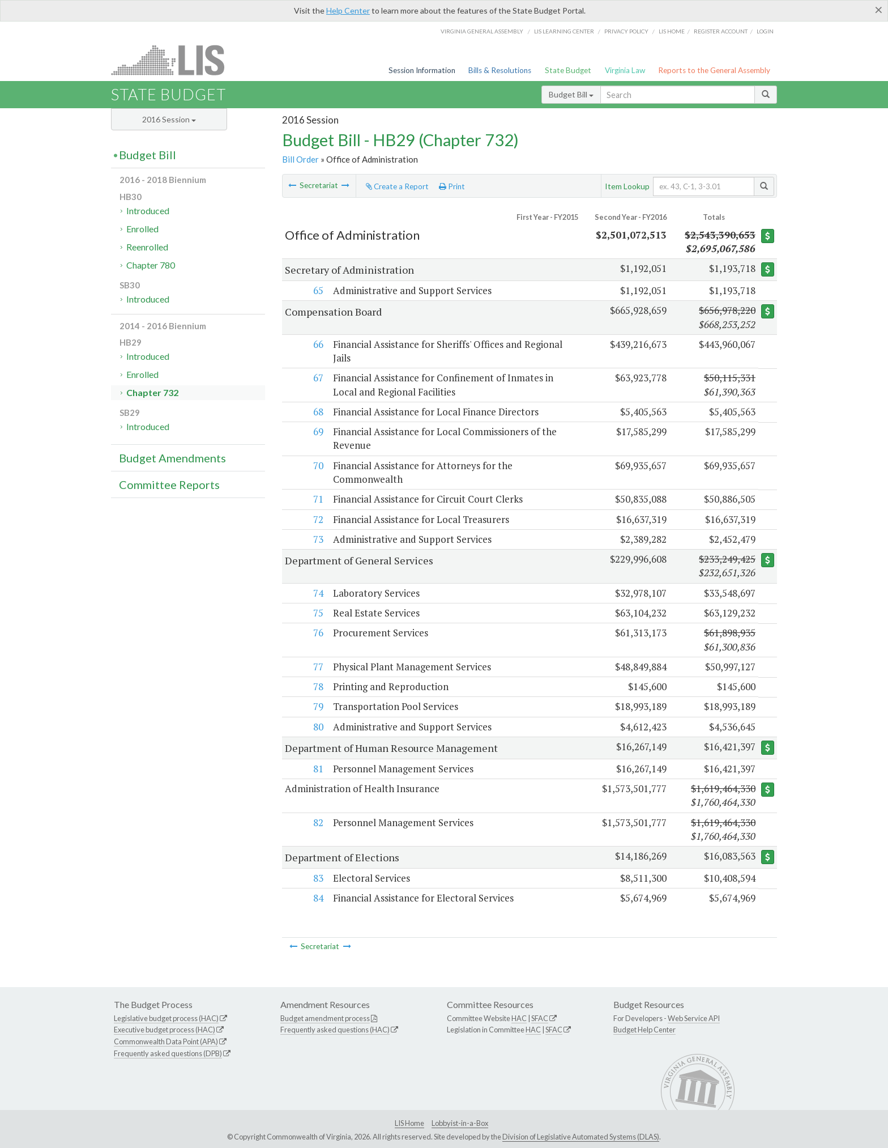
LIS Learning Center (564, 31)
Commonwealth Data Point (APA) (166, 1041)
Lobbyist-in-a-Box (460, 1123)
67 (317, 377)
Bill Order (300, 159)
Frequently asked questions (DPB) (168, 1053)
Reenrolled (147, 246)
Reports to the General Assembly (714, 70)
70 (317, 465)
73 (317, 539)
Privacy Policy (626, 31)
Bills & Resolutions (499, 70)
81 (317, 768)
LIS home (672, 31)
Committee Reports (169, 484)
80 (317, 726)
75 (317, 612)
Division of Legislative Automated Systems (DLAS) (580, 1136)
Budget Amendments (172, 458)
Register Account (721, 31)
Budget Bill (571, 94)
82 (317, 822)
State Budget (568, 70)
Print (452, 186)
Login (765, 31)
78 (317, 686)
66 (317, 344)
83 (317, 878)
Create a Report (397, 186)
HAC (519, 1018)
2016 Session (169, 119)
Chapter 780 (150, 265)
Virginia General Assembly (482, 31)
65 (317, 290)
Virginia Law (625, 70)
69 (317, 431)
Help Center (348, 10)
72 (317, 519)
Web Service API (694, 1018)
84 (317, 897)
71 (317, 498)
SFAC (539, 1018)
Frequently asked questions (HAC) (335, 1029)
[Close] (878, 9)
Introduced (147, 210)
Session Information (421, 70)
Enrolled (142, 228)
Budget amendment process (325, 1018)
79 (317, 706)
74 (317, 592)
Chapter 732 (152, 392)
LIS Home (409, 1123)
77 (317, 666)
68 (317, 411)
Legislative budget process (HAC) (166, 1018)
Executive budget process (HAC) (164, 1029)
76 (317, 632)
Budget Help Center (644, 1029)
